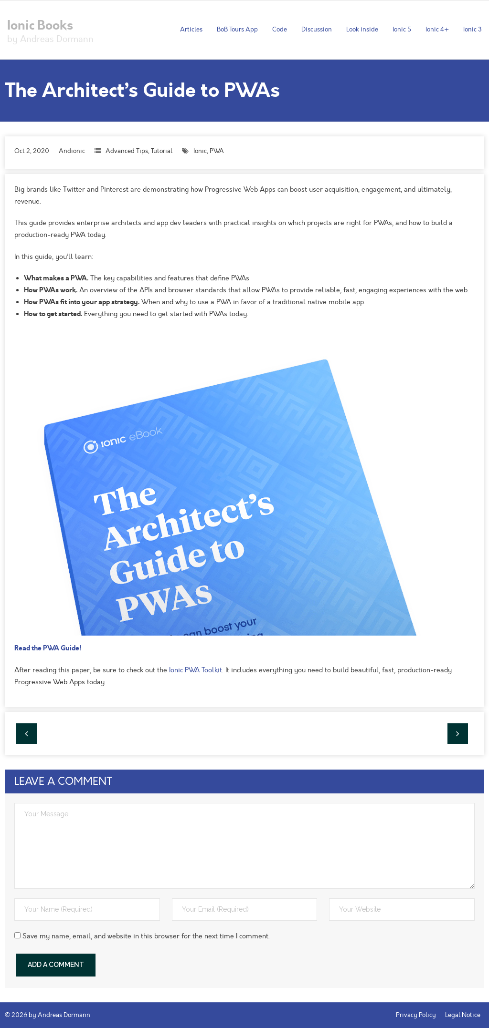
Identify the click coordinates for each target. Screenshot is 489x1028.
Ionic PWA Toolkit (195, 670)
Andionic (72, 151)
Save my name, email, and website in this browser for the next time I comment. (146, 936)
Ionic (200, 151)
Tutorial (161, 151)
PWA (217, 151)
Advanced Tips (127, 151)
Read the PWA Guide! (47, 648)
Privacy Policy (416, 1015)
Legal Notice (462, 1015)
